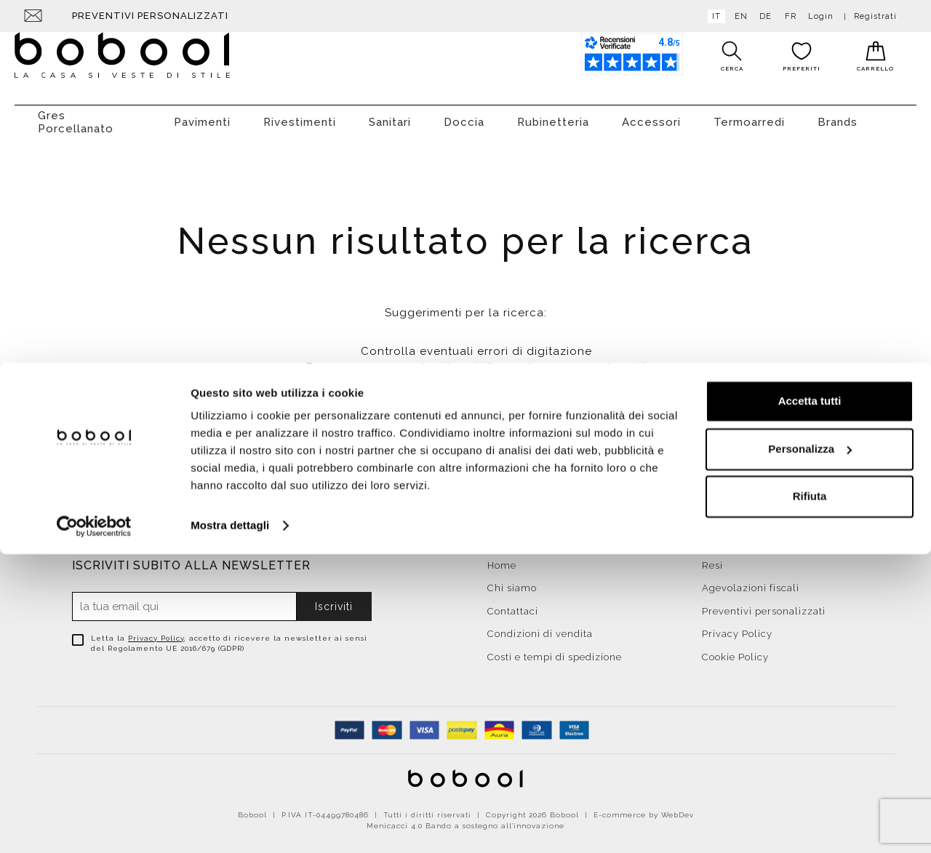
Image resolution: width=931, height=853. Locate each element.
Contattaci (512, 603)
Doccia (464, 114)
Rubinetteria (553, 114)
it (713, 16)
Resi (712, 558)
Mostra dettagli (230, 824)
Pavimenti (202, 114)
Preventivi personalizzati (150, 15)
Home (501, 558)
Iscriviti (334, 599)
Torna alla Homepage (466, 459)
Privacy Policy (156, 631)
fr (788, 16)
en (738, 16)
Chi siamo (512, 580)
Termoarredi (749, 114)
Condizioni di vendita (540, 626)
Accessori (651, 114)
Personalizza (810, 747)
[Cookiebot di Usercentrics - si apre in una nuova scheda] (94, 825)
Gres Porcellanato (75, 115)
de (762, 16)
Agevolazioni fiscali (750, 580)
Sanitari (390, 114)
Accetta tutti (810, 700)
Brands (838, 114)
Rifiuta (810, 795)
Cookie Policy (735, 649)
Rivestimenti (299, 114)
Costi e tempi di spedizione (554, 649)
